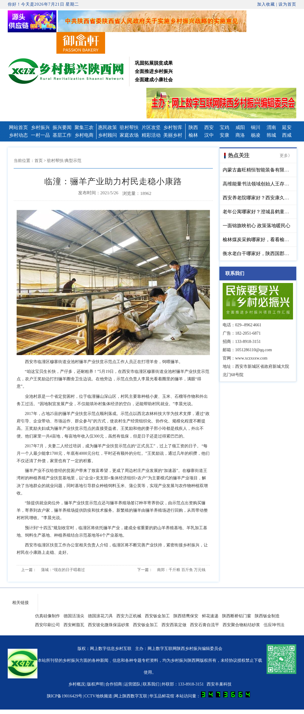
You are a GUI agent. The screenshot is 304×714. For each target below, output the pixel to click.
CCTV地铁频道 (98, 696)
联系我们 (151, 684)
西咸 (287, 135)
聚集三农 (84, 127)
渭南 (271, 127)
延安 (287, 127)
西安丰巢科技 (219, 684)
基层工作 (62, 135)
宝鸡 (224, 127)
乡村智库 (172, 127)
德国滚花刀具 (100, 616)
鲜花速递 (210, 616)
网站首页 (18, 127)
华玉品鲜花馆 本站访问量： (199, 696)
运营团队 (132, 684)
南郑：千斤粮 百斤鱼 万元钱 (181, 569)
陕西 (193, 127)
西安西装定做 (174, 625)
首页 (38, 160)
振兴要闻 (62, 127)
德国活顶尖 (74, 616)
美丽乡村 (172, 135)
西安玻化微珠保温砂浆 (108, 625)
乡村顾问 (107, 135)
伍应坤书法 (274, 625)
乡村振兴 (40, 127)
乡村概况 (76, 684)
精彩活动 (151, 135)
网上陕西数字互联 (130, 696)
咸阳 (240, 127)
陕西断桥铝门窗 (236, 616)
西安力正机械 (128, 616)
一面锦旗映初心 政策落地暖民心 (256, 225)
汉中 (209, 135)
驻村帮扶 (129, 127)
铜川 (255, 127)
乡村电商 (84, 135)
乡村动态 (18, 135)
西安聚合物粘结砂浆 (241, 625)
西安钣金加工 (157, 616)
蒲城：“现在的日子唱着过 (63, 569)
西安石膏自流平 (204, 625)
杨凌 (255, 135)
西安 (209, 127)
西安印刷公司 (47, 625)
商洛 (240, 135)
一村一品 (40, 135)
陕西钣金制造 (267, 616)
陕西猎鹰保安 (185, 616)
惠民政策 (107, 127)
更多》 (286, 155)
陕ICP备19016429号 (65, 696)
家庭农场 (129, 135)
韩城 (271, 135)
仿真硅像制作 (47, 616)
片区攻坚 (151, 127)
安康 (224, 135)
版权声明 (95, 684)
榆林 (193, 135)
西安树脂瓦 (74, 625)
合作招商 (113, 684)
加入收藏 (266, 4)
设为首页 (287, 4)
